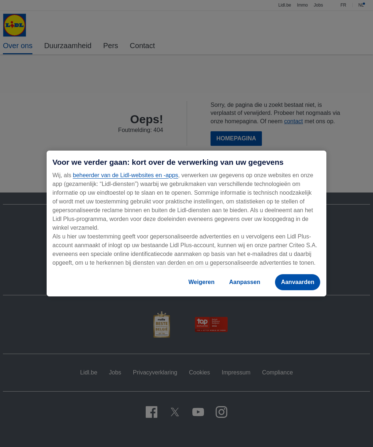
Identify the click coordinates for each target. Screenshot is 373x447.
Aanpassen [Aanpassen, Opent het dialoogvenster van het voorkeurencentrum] (244, 282)
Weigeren (201, 282)
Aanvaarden (297, 282)
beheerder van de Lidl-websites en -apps (125, 175)
